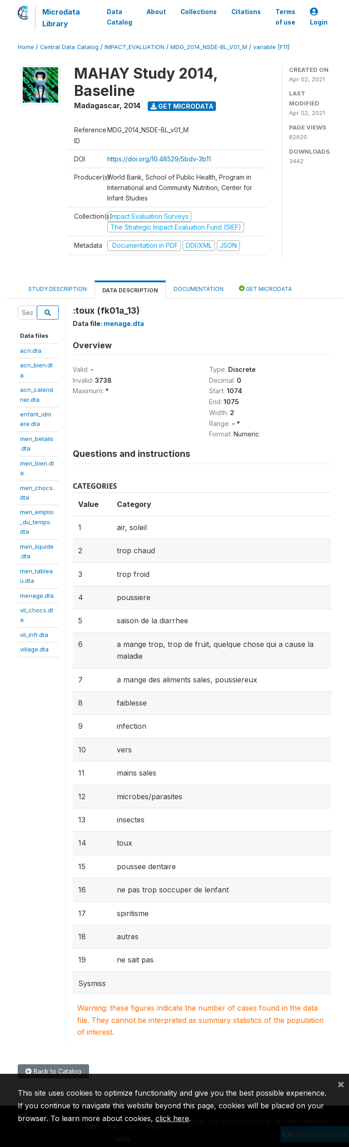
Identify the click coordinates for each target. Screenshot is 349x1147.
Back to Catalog (53, 1071)
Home (26, 47)
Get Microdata (182, 106)
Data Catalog (119, 16)
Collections (198, 11)
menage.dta (37, 595)
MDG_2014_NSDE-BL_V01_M (208, 47)
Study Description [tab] (57, 288)
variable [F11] (271, 47)
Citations (246, 11)
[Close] (340, 1083)
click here (172, 1118)
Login (319, 17)
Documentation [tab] (199, 288)
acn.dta (30, 350)
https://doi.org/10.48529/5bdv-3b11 (159, 159)
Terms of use (285, 16)
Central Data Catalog (69, 47)
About (156, 11)
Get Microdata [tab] (265, 288)
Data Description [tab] (130, 290)
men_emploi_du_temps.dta (37, 521)
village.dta (34, 649)
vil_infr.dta (34, 634)
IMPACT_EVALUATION (135, 47)
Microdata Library (61, 17)
